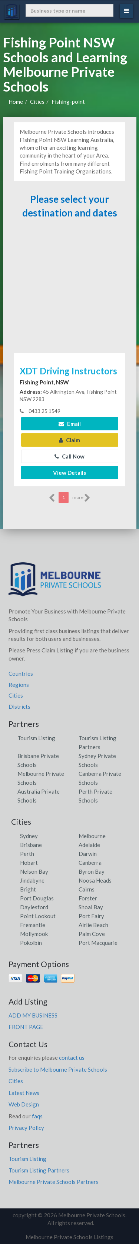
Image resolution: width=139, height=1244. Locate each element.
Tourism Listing (36, 738)
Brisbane (31, 844)
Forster (88, 898)
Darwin (88, 853)
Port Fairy (91, 916)
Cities (37, 101)
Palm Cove (92, 933)
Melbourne (92, 836)
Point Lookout (38, 916)
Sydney (29, 836)
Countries (21, 673)
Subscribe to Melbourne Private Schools (58, 1069)
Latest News (24, 1092)
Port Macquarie (98, 942)
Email (70, 423)
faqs (37, 1116)
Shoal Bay (91, 907)
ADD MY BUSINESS (33, 1015)
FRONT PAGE (26, 1026)
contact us (72, 1057)
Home (16, 101)
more (81, 497)
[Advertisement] (69, 289)
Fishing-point (68, 101)
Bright (28, 889)
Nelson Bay (34, 871)
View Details (69, 472)
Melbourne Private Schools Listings (69, 1237)
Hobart (29, 862)
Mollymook (34, 933)
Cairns (87, 889)
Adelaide (89, 844)
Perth (27, 853)
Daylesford (34, 907)
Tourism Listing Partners (39, 1170)
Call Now (69, 456)
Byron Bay (92, 871)
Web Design (24, 1104)
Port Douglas (37, 898)
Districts (19, 706)
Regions (19, 684)
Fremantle (32, 925)
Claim (69, 440)
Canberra (90, 862)
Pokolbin (31, 942)
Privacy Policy (26, 1127)
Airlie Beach (93, 925)
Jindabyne (32, 880)
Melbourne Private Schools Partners (54, 1181)
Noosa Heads (95, 880)
